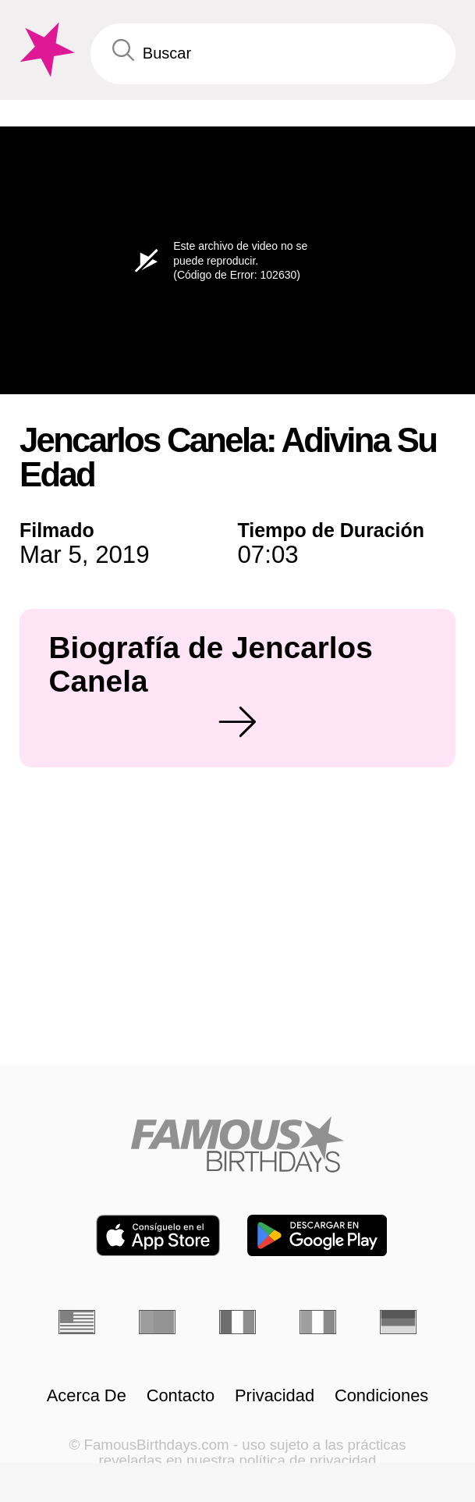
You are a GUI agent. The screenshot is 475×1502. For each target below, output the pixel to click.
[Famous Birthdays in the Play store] (317, 1235)
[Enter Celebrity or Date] (273, 53)
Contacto (181, 1396)
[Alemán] (398, 1322)
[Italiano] (318, 1322)
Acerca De (86, 1396)
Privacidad (274, 1396)
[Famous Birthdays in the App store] (158, 1235)
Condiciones (381, 1396)
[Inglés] (76, 1322)
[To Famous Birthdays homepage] (45, 50)
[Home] (237, 1144)
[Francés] (237, 1322)
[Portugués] (157, 1322)
